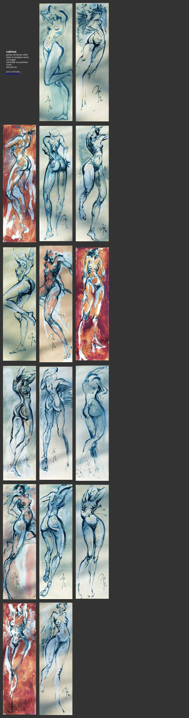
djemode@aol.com (13, 73)
